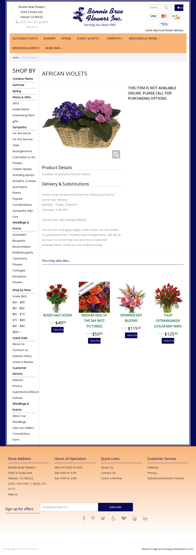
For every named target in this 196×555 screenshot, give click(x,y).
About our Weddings (19, 419)
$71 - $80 (19, 320)
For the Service (23, 139)
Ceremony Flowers (20, 261)
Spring (66, 38)
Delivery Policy (22, 356)
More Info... (53, 48)
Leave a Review (23, 362)
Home (16, 57)
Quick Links (20, 338)
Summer (49, 38)
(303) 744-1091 (27, 22)
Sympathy (114, 38)
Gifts (16, 103)
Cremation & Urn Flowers (24, 160)
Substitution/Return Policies (24, 395)
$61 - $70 (19, 314)
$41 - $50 (19, 302)
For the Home (22, 133)
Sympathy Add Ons (23, 214)
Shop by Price (22, 290)
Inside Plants (21, 109)
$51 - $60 (19, 308)
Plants (17, 193)
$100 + (17, 332)
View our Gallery (23, 428)
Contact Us (20, 350)
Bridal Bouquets (23, 252)
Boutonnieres (21, 247)
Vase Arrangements (22, 148)
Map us (13, 494)
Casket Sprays (22, 169)
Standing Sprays (23, 175)
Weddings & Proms (143, 38)
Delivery (18, 380)
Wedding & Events (26, 48)
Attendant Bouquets (20, 238)
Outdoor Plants (25, 38)
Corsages (19, 270)
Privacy (17, 386)
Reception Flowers (19, 279)
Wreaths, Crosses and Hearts (24, 184)
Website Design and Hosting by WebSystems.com (167, 548)
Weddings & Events (21, 407)
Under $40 (20, 296)
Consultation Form (21, 437)
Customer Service (19, 371)
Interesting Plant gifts (24, 118)
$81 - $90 (19, 326)
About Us (19, 344)
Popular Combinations (22, 202)
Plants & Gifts (87, 38)
